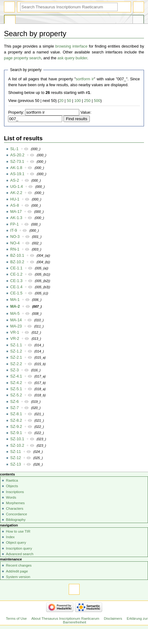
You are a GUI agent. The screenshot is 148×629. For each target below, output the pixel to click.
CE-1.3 (16, 281)
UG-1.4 (16, 186)
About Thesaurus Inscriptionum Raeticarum (65, 618)
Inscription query (19, 548)
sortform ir (85, 79)
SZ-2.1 (16, 357)
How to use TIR (18, 531)
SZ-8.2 (16, 420)
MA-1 (15, 300)
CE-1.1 (16, 268)
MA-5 (15, 313)
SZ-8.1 (16, 414)
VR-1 (14, 332)
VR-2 (14, 338)
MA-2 (15, 306)
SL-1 (14, 149)
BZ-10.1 (17, 255)
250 (87, 101)
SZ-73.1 (17, 161)
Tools (138, 20)
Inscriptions (15, 492)
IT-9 (13, 230)
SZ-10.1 (17, 439)
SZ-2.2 (16, 364)
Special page (10, 20)
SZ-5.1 (16, 389)
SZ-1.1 (16, 345)
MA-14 (16, 320)
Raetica (12, 480)
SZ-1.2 (16, 351)
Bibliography (15, 519)
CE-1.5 (16, 293)
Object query (16, 542)
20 (61, 101)
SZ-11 (15, 452)
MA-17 (16, 211)
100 (77, 101)
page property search (22, 58)
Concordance (16, 514)
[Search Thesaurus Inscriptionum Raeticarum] (69, 7)
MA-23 (16, 326)
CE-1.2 (16, 274)
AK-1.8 (16, 168)
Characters (14, 508)
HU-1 (15, 199)
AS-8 (14, 205)
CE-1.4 (16, 287)
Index (10, 537)
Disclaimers (113, 618)
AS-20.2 (17, 155)
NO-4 (15, 243)
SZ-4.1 (16, 376)
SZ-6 (14, 401)
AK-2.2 (16, 193)
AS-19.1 (17, 174)
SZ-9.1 (16, 433)
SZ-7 (14, 408)
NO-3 (15, 236)
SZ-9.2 (16, 426)
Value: (86, 112)
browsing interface (71, 46)
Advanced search (19, 554)
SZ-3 (14, 370)
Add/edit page (17, 571)
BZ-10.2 (17, 262)
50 (69, 101)
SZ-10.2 (17, 445)
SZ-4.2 (16, 383)
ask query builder (72, 58)
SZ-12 (15, 458)
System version (18, 577)
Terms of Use (16, 618)
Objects (12, 486)
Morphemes (15, 503)
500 (97, 101)
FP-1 (14, 224)
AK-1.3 (16, 218)
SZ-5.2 (16, 395)
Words (11, 497)
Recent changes (19, 565)
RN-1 (15, 249)
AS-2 (14, 180)
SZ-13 (15, 464)
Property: (16, 112)
